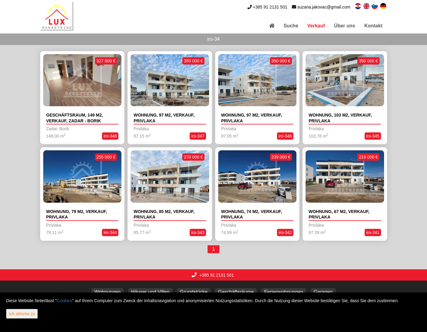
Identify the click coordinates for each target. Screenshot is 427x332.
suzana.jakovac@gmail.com (324, 7)
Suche (291, 25)
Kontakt (373, 25)
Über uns (344, 25)
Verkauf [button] (316, 25)
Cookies (64, 300)
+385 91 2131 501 (270, 7)
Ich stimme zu (22, 313)
